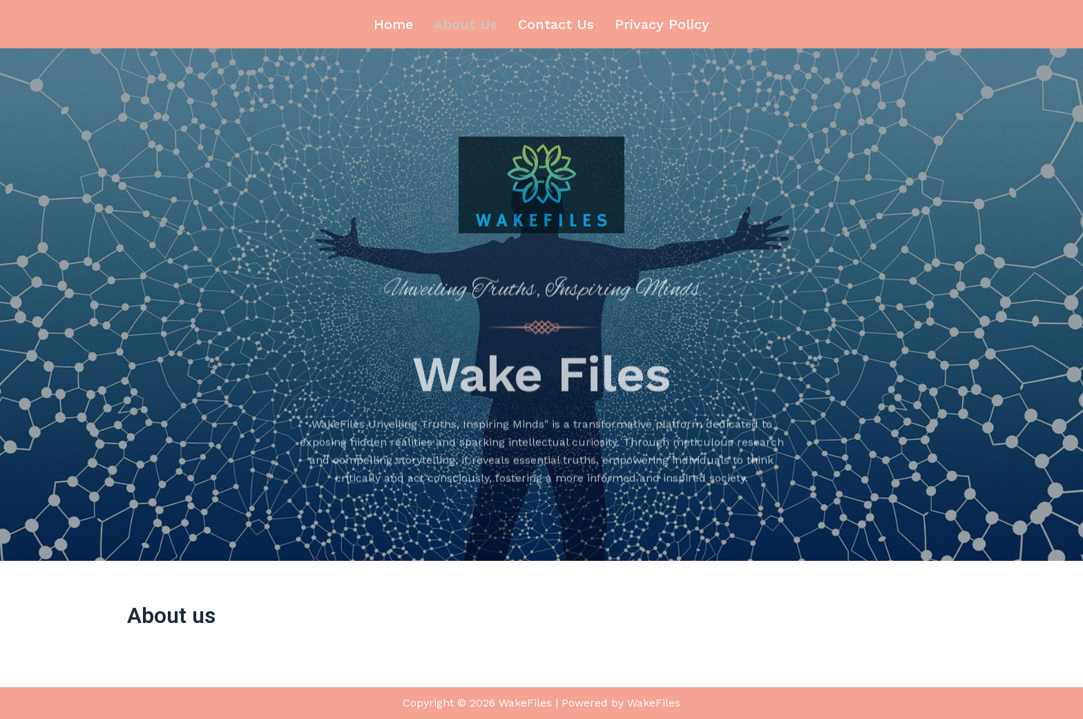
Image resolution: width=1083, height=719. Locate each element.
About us (465, 24)
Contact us (556, 24)
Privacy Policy (662, 24)
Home (393, 24)
